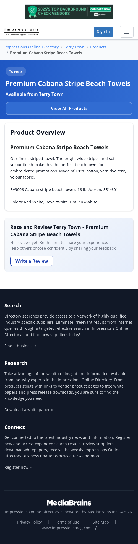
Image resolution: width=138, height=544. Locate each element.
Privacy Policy (29, 522)
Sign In (103, 31)
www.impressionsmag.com (69, 527)
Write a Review (31, 261)
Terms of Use (67, 522)
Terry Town (74, 47)
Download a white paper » (28, 409)
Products (98, 47)
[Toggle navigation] (127, 32)
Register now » (18, 467)
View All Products (69, 108)
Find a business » (20, 345)
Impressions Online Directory (31, 47)
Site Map (101, 522)
